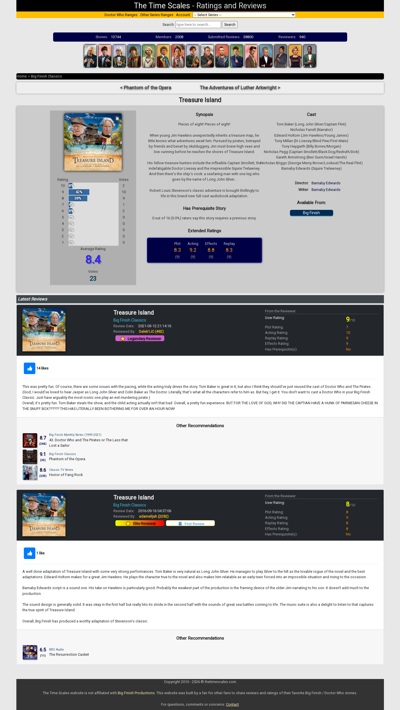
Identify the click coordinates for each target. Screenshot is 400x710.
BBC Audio (56, 649)
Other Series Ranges (156, 15)
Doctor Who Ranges (121, 15)
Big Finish (311, 212)
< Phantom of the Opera (145, 87)
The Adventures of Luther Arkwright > (240, 87)
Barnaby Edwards (326, 183)
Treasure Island (133, 312)
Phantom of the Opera (67, 459)
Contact (232, 704)
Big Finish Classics (46, 76)
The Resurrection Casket (69, 654)
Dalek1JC (151, 331)
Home (22, 76)
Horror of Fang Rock (66, 475)
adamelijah (154, 516)
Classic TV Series (61, 470)
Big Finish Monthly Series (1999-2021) (75, 435)
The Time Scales (162, 5)
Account (183, 15)
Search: (169, 24)
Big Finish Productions (136, 693)
